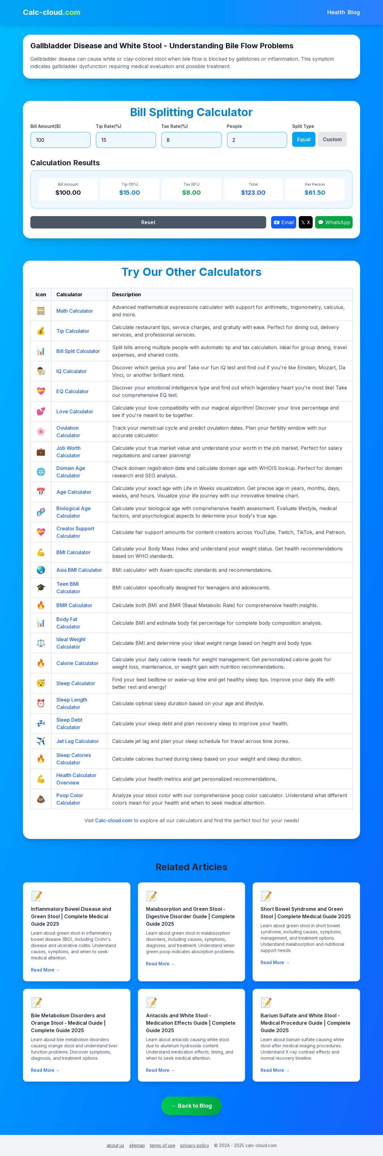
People (234, 126)
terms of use (162, 1145)
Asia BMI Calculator (79, 570)
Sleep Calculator (75, 683)
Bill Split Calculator (78, 351)
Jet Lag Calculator (77, 741)
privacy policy (194, 1145)
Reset (148, 222)
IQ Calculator (71, 371)
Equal (303, 139)
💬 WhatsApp (334, 222)
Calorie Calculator (77, 663)
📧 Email (284, 222)
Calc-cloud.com (113, 820)
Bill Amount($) (45, 126)
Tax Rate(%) (174, 126)
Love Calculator (74, 411)
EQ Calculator (72, 391)
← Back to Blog (191, 1105)
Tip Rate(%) (108, 126)
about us (115, 1145)
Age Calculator (73, 492)
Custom (332, 139)
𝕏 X (305, 222)
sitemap (137, 1145)
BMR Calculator (74, 605)
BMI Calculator (73, 552)
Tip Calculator (72, 331)
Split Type (303, 126)
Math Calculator (74, 311)
